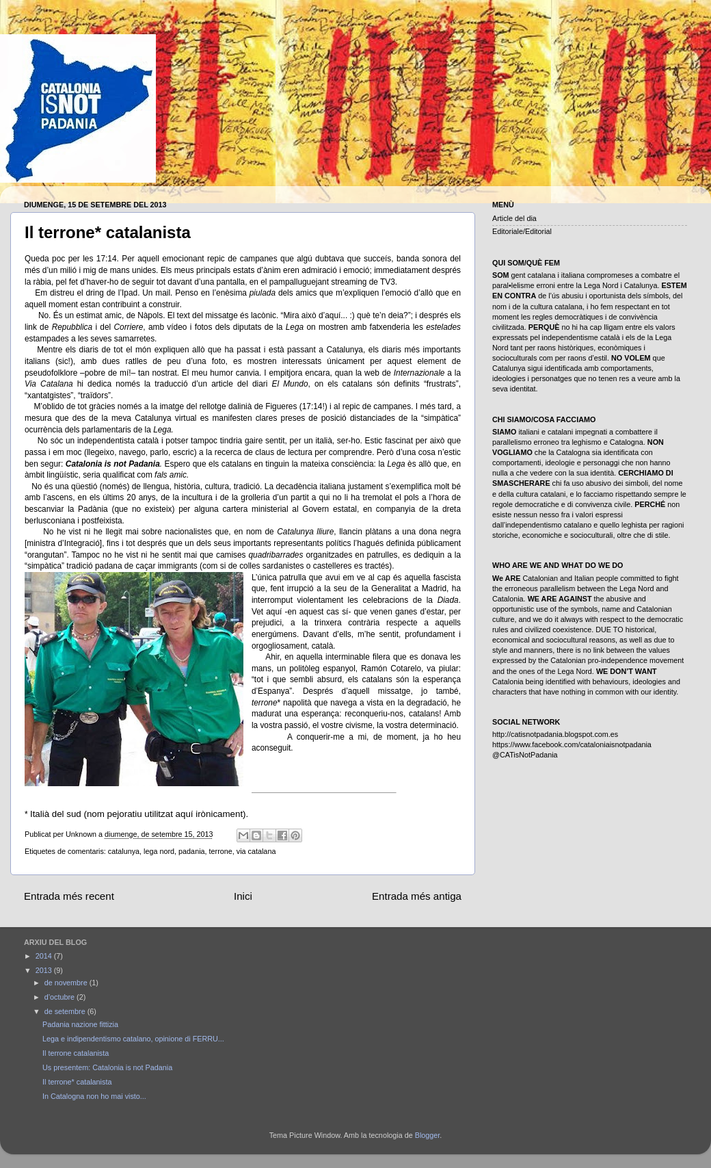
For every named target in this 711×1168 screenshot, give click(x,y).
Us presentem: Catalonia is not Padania (107, 1067)
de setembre (66, 1011)
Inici (243, 896)
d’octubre (60, 997)
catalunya (123, 851)
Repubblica (72, 327)
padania (191, 851)
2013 (45, 970)
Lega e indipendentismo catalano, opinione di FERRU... (133, 1039)
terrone (220, 851)
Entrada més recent (69, 896)
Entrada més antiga (416, 896)
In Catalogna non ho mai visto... (94, 1096)
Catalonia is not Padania (113, 464)
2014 (45, 956)
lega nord (159, 851)
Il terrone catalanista (75, 1053)
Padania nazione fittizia (80, 1024)
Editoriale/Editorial (522, 231)
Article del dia (514, 218)
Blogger (427, 1135)
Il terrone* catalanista (76, 1082)
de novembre (67, 982)
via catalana (256, 851)
